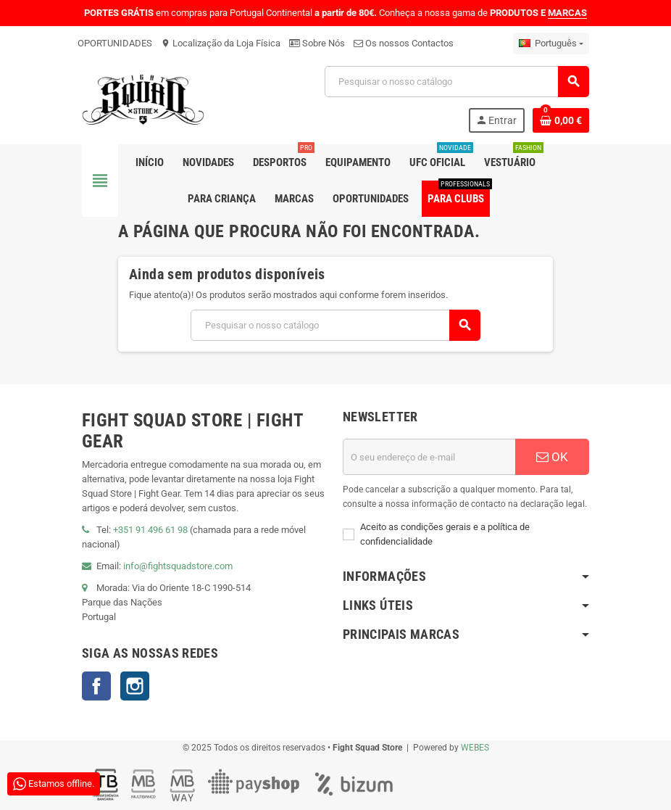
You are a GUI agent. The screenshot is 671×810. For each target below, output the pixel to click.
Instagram (134, 686)
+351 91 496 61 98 (150, 529)
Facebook (96, 686)
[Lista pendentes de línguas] (551, 43)
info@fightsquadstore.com (178, 566)
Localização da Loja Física (220, 43)
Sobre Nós (317, 43)
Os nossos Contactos (404, 43)
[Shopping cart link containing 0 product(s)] (561, 120)
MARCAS (567, 12)
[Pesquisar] (456, 81)
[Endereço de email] (429, 457)
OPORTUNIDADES (115, 43)
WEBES (475, 748)
